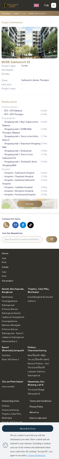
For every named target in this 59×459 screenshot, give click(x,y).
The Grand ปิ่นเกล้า (36, 367)
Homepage (6, 13)
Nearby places (9, 101)
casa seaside (8, 386)
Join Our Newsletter (12, 233)
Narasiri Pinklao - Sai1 (38, 363)
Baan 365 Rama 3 (10, 359)
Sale (4, 258)
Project (16, 13)
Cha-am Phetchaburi (12, 381)
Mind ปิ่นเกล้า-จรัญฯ (37, 355)
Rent (4, 262)
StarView (6, 355)
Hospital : (6, 169)
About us (34, 412)
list (24, 13)
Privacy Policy (36, 406)
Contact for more (11, 218)
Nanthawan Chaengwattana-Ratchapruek (10, 300)
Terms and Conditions (40, 400)
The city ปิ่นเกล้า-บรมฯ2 (38, 359)
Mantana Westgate (11, 325)
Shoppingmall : (9, 118)
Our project (7, 280)
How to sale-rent (38, 417)
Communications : (10, 106)
